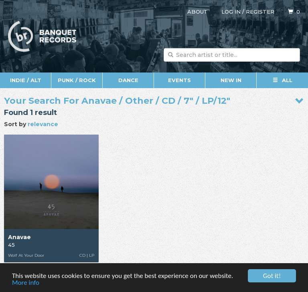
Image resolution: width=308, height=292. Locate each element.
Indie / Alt (25, 80)
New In (231, 80)
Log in (231, 11)
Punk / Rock (77, 80)
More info (25, 283)
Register (260, 11)
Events (179, 80)
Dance (128, 80)
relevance (43, 124)
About (197, 11)
